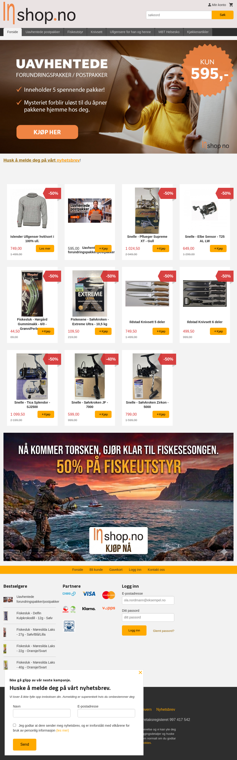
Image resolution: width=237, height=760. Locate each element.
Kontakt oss (156, 569)
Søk (222, 15)
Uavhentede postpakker (43, 32)
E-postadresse (132, 593)
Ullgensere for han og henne (130, 32)
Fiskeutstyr (75, 32)
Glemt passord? (163, 630)
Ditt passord (130, 610)
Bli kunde (96, 569)
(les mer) (62, 730)
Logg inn (135, 569)
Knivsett (96, 32)
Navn (42, 710)
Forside (12, 32)
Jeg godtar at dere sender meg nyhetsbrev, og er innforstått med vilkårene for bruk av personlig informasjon (71, 728)
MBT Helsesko (169, 32)
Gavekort (115, 569)
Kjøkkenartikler (198, 32)
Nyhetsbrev (165, 709)
